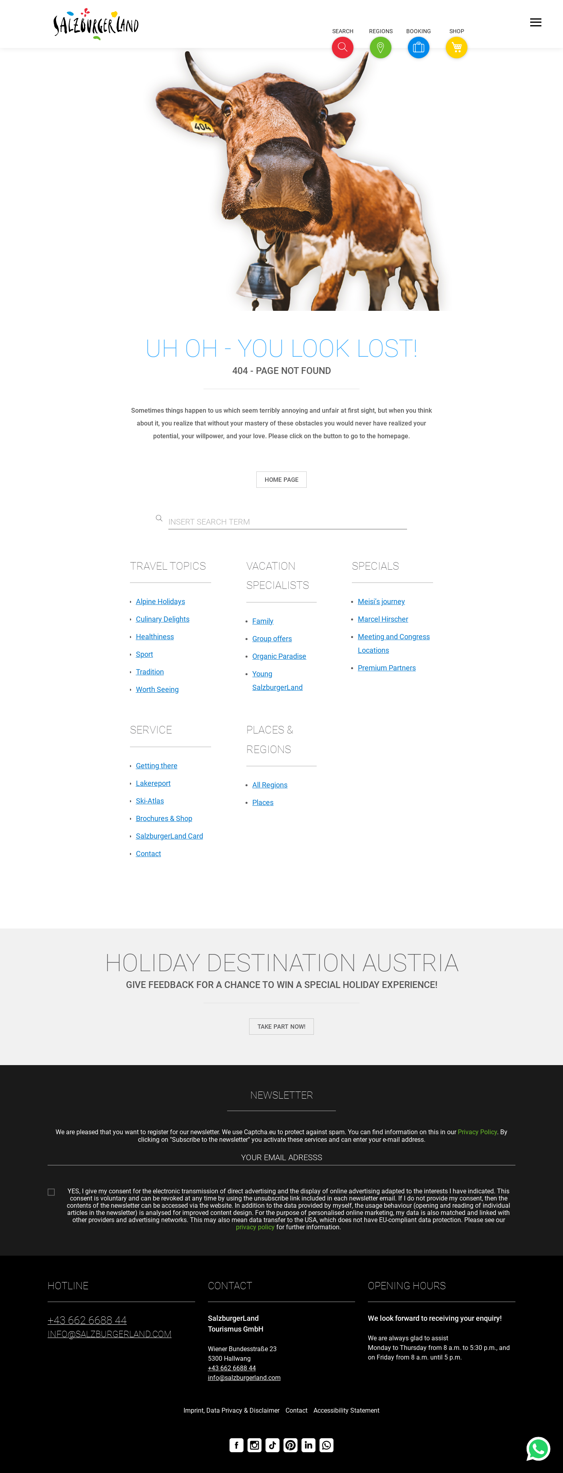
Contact (148, 853)
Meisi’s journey (381, 601)
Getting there (157, 765)
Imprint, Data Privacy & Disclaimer (232, 1410)
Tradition (150, 672)
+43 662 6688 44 (232, 1368)
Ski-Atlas (150, 801)
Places (263, 802)
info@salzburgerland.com (244, 1378)
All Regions (269, 785)
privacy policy (255, 1227)
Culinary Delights (163, 619)
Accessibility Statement (346, 1410)
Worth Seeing (157, 689)
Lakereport (153, 783)
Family (263, 621)
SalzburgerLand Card (169, 836)
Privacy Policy (477, 1132)
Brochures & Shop (164, 818)
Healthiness (155, 636)
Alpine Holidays (160, 601)
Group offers (272, 638)
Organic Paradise (279, 656)
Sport (144, 654)
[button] (342, 47)
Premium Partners (387, 668)
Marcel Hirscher (383, 619)
